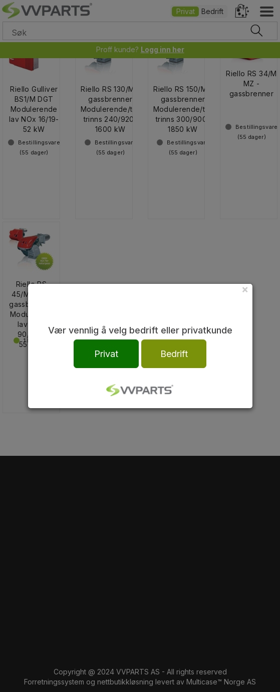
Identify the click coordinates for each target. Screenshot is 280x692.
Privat (106, 354)
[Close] (244, 289)
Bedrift (174, 354)
